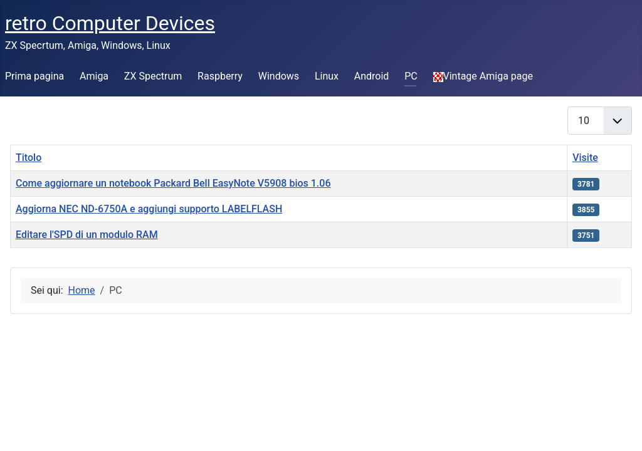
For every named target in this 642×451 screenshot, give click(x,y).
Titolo (28, 157)
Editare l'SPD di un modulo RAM (87, 235)
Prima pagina (34, 76)
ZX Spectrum (153, 76)
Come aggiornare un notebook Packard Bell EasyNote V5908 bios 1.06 (173, 183)
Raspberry (220, 76)
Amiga (94, 76)
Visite (585, 157)
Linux (327, 76)
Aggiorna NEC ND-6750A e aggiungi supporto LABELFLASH (149, 209)
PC (411, 76)
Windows (278, 76)
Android (371, 76)
